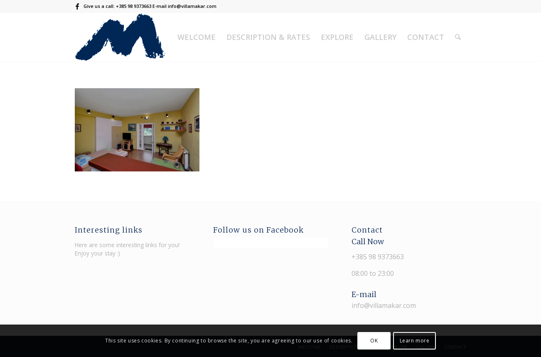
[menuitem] (196, 37)
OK (374, 340)
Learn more (415, 340)
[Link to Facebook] (77, 6)
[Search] (458, 37)
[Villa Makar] (120, 37)
